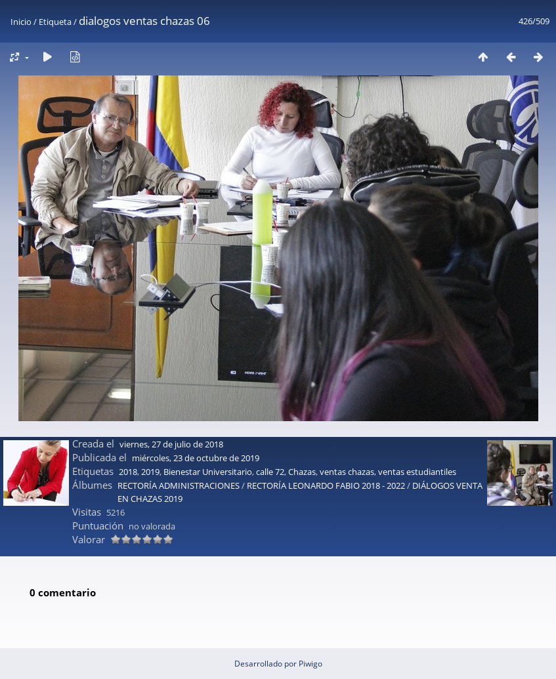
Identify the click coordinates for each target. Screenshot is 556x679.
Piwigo (310, 663)
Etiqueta (55, 22)
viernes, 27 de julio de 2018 (171, 444)
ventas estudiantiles (417, 472)
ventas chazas (347, 472)
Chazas (302, 472)
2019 (150, 472)
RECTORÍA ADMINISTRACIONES (179, 485)
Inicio (21, 22)
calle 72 (270, 472)
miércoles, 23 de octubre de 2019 (195, 458)
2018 (128, 472)
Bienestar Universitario (207, 472)
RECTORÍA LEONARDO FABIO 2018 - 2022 (326, 485)
